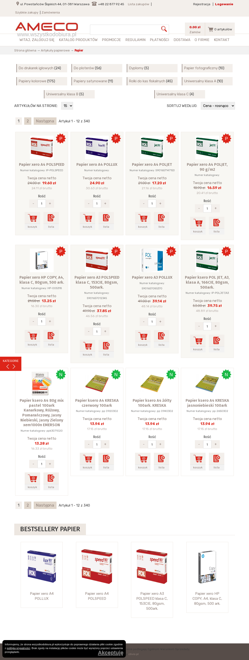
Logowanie (224, 4)
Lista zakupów (138, 4)
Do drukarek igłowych (36, 68)
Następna (45, 121)
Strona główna (25, 50)
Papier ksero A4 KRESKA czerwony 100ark (97, 403)
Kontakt (222, 40)
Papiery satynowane (90, 81)
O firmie (202, 40)
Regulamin (135, 40)
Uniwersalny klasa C (172, 94)
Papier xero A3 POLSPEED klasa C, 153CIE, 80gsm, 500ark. (97, 282)
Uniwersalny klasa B (62, 94)
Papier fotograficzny (201, 68)
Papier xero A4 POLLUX (96, 164)
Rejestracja (201, 4)
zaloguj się (43, 40)
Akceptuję (110, 652)
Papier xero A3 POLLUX (152, 277)
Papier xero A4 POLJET (152, 164)
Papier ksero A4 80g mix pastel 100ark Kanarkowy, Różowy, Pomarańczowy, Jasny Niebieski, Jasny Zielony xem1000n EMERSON (42, 412)
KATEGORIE (11, 361)
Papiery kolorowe (32, 81)
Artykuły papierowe (55, 50)
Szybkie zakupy (26, 12)
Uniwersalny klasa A (200, 81)
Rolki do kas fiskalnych (147, 81)
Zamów (195, 32)
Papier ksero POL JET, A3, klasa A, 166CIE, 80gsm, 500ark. (207, 282)
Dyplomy (136, 68)
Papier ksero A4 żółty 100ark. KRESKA (152, 403)
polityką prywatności (18, 648)
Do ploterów (84, 68)
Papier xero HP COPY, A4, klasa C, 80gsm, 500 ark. (41, 280)
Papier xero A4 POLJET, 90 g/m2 (207, 167)
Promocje (111, 40)
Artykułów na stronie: (36, 106)
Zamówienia (51, 12)
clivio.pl (133, 654)
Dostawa (182, 40)
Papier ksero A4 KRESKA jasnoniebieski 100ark (207, 403)
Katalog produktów (78, 40)
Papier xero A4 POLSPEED (41, 164)
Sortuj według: (182, 106)
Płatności (159, 40)
